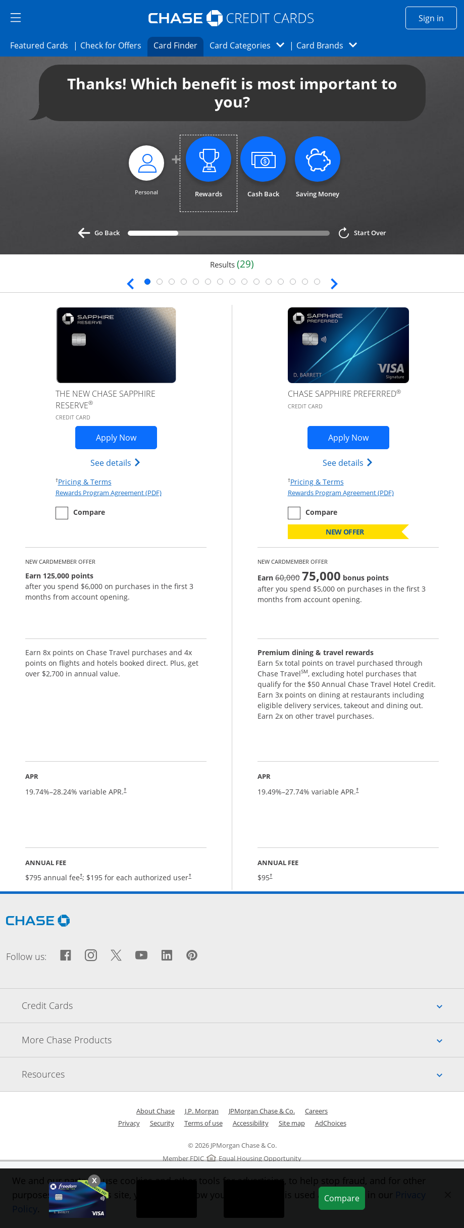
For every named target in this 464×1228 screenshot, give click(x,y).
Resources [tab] (243, 1074)
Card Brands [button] (330, 45)
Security (162, 1123)
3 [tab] (172, 282)
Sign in (438, 18)
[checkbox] (80, 513)
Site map (292, 1123)
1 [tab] (147, 282)
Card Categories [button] (250, 45)
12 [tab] (281, 282)
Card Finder (178, 45)
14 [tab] (305, 282)
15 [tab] (317, 282)
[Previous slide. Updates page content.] (130, 282)
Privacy (129, 1123)
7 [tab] (220, 282)
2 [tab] (159, 282)
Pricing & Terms (85, 481)
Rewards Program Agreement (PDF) (109, 492)
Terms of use (203, 1123)
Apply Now (126, 437)
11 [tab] (269, 282)
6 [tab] (208, 282)
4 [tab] (184, 282)
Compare (344, 1198)
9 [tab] (244, 282)
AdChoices (330, 1123)
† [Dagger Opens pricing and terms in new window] (125, 789)
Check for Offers (113, 45)
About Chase (155, 1110)
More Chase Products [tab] (243, 1040)
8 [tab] (232, 282)
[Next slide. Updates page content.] (334, 282)
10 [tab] (256, 282)
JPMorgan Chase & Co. (262, 1110)
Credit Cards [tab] (243, 1005)
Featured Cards (42, 45)
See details (115, 462)
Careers (316, 1110)
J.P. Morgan (202, 1110)
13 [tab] (293, 282)
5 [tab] (196, 282)
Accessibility (251, 1123)
